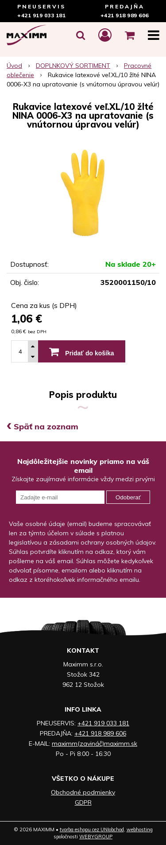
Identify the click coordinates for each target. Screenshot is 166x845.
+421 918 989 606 (124, 15)
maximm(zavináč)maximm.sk (94, 744)
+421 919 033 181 (41, 15)
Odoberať (128, 497)
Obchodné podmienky (83, 792)
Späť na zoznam (42, 426)
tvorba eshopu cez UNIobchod (92, 829)
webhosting (140, 829)
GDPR (83, 802)
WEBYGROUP (95, 836)
